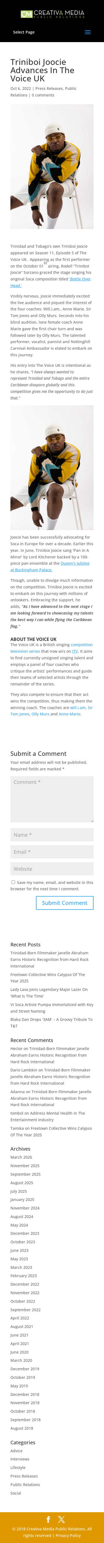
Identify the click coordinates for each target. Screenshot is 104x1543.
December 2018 (24, 1394)
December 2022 (24, 1284)
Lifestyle (18, 1467)
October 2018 (22, 1411)
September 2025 (25, 1174)
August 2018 (21, 1428)
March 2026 (21, 1157)
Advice (16, 1450)
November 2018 (25, 1402)
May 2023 (19, 1258)
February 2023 (23, 1275)
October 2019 (22, 1377)
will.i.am (78, 707)
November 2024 (25, 1208)
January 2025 (22, 1199)
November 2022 (25, 1292)
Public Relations (25, 1484)
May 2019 (19, 1385)
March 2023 (21, 1267)
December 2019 (24, 1368)
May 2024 (19, 1225)
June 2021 (19, 1335)
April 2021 (19, 1343)
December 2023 (24, 1233)
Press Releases (49, 88)
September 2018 (25, 1419)
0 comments (43, 95)
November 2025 (25, 1165)
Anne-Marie (69, 714)
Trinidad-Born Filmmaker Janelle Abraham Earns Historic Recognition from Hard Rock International (49, 959)
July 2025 (18, 1191)
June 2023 (19, 1250)
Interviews (19, 1459)
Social (15, 1493)
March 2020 (21, 1360)
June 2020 (19, 1352)
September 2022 (25, 1309)
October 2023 (22, 1241)
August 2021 (21, 1326)
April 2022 (19, 1318)
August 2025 (21, 1182)
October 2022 (22, 1301)
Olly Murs (40, 714)
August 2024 (21, 1216)
